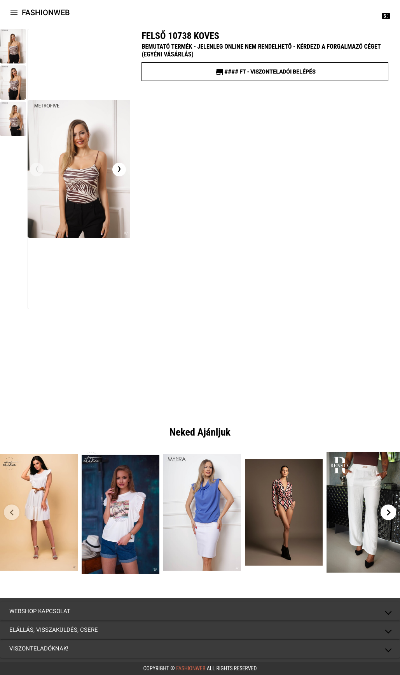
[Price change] (386, 15)
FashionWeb (191, 668)
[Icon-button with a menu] (14, 12)
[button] (200, 611)
